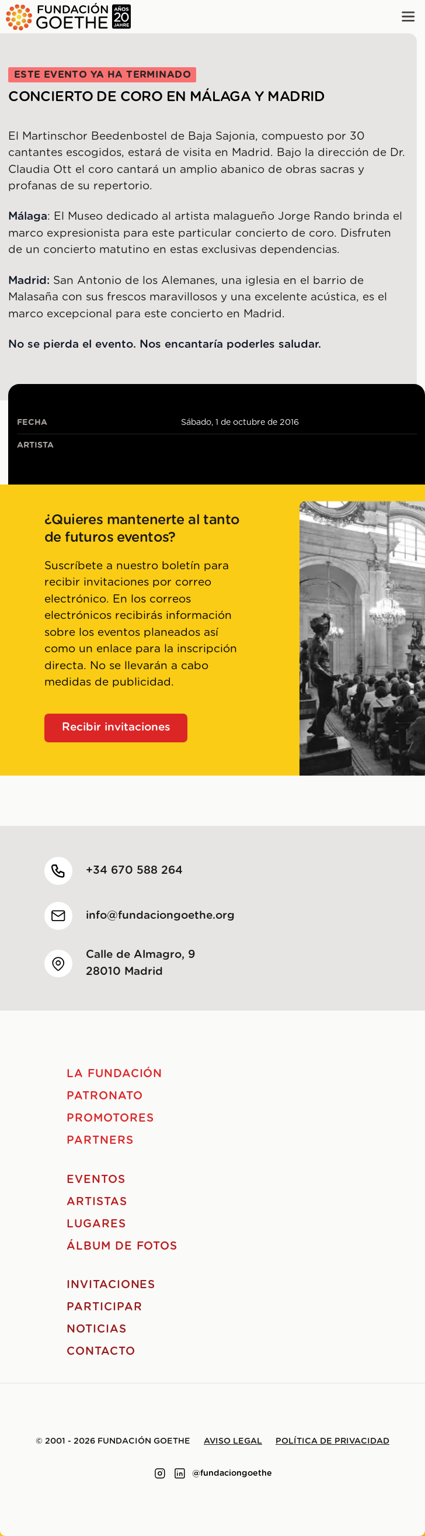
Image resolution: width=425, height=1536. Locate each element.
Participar (104, 1307)
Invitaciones (111, 1285)
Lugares (96, 1224)
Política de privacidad (332, 1441)
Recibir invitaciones (116, 727)
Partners (100, 1140)
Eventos (96, 1179)
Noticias (97, 1329)
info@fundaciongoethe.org (160, 915)
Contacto (101, 1351)
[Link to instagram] (160, 1473)
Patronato (105, 1096)
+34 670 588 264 (134, 870)
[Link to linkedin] (180, 1473)
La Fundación (114, 1074)
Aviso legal (233, 1441)
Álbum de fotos (122, 1246)
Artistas (97, 1202)
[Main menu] (408, 17)
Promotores (110, 1118)
